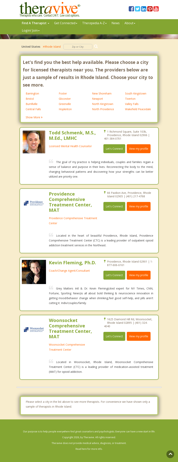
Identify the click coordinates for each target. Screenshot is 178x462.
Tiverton (130, 98)
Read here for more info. (89, 449)
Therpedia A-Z (94, 23)
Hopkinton (65, 109)
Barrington (32, 93)
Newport (97, 98)
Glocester (65, 98)
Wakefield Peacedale (138, 109)
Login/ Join (31, 30)
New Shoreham (102, 93)
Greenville (65, 104)
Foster (63, 93)
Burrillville (31, 104)
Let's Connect (114, 148)
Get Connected (65, 23)
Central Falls (33, 109)
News (116, 23)
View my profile (138, 148)
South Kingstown (135, 93)
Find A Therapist (35, 23)
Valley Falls (132, 104)
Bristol (30, 98)
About (129, 23)
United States (30, 46)
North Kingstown (102, 104)
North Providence (103, 109)
